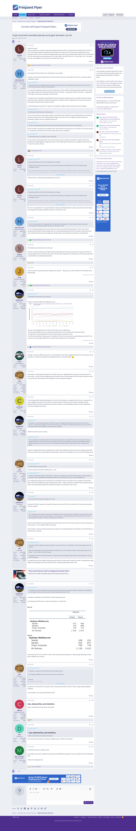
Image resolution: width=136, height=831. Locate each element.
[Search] (120, 15)
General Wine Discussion (105, 123)
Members (37, 18)
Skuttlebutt (99, 162)
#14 (92, 492)
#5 (92, 218)
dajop (120, 162)
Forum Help (106, 817)
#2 (92, 70)
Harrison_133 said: (33, 159)
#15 (92, 539)
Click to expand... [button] (60, 175)
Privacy (100, 817)
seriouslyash (116, 167)
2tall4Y (111, 165)
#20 (92, 747)
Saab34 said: (32, 294)
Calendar (31, 18)
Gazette (71, 15)
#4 (92, 186)
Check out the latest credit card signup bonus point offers (48, 571)
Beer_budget (117, 165)
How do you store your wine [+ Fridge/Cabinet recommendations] (109, 118)
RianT (110, 167)
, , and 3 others (41, 240)
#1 (92, 45)
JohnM (104, 162)
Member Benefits (59, 15)
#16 (92, 584)
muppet (108, 163)
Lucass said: (32, 82)
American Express (104, 129)
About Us (76, 817)
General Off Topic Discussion (107, 147)
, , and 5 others (41, 65)
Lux (104, 163)
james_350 (99, 167)
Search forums (23, 18)
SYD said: (31, 420)
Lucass (15, 38)
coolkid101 (102, 169)
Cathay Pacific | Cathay (105, 153)
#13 (92, 460)
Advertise (118, 817)
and (36, 151)
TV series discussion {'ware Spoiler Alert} (109, 141)
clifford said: (32, 728)
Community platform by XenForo (68, 821)
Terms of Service (92, 817)
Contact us (83, 817)
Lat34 (108, 162)
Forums (22, 15)
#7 (92, 267)
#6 (92, 245)
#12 (92, 416)
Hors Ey (116, 162)
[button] (36, 15)
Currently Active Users (104, 158)
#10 (92, 371)
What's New (31, 15)
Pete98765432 (110, 169)
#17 (92, 664)
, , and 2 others (41, 347)
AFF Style (16, 817)
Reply (91, 62)
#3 (92, 155)
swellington (106, 167)
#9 (92, 352)
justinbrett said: (33, 464)
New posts (15, 18)
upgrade (114, 83)
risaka (112, 162)
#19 (92, 725)
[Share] (90, 45)
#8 (92, 290)
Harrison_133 (99, 163)
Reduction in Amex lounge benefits (109, 125)
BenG (97, 169)
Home (15, 15)
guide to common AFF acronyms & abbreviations (107, 108)
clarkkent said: (32, 437)
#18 (92, 700)
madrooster (99, 165)
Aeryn (105, 165)
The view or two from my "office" (109, 132)
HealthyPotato (115, 163)
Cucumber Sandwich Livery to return (110, 150)
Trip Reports (102, 137)
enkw (115, 169)
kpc (108, 165)
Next (19, 41)
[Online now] (19, 78)
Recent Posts (101, 114)
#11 (92, 397)
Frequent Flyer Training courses (109, 82)
